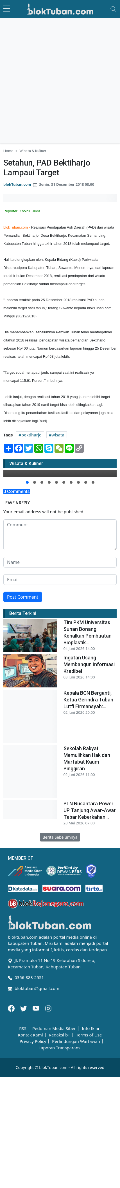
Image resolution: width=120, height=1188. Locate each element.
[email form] (60, 579)
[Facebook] (12, 1008)
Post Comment (22, 597)
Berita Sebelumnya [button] (59, 837)
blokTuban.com (17, 184)
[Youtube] (36, 1008)
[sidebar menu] (6, 8)
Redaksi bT (59, 1035)
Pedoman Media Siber (54, 1028)
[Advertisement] (60, 80)
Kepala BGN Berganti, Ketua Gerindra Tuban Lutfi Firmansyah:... (88, 699)
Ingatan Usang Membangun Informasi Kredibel (89, 664)
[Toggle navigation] (113, 8)
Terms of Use (89, 1035)
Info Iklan (91, 1028)
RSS (22, 1028)
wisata (57, 435)
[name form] (60, 562)
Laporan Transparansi (60, 1048)
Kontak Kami (30, 1035)
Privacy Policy (33, 1041)
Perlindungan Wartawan (76, 1041)
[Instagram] (48, 1008)
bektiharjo (31, 435)
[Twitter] (24, 1008)
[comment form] (60, 534)
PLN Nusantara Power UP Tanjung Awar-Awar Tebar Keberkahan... (90, 810)
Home (8, 150)
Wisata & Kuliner (32, 150)
